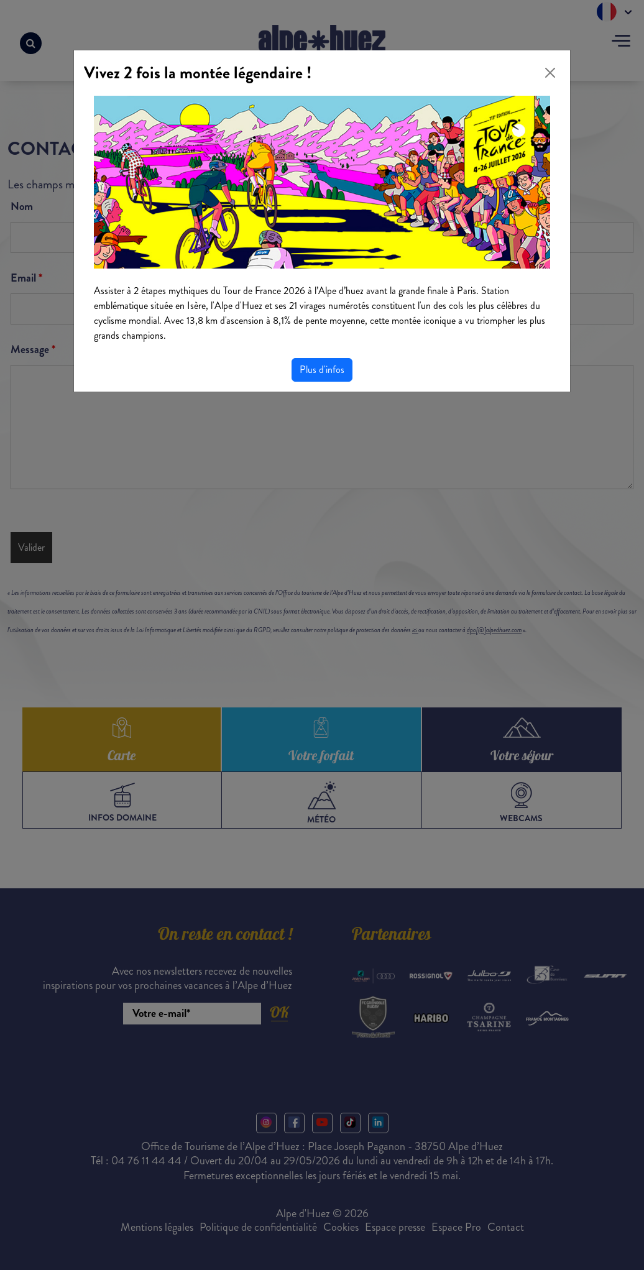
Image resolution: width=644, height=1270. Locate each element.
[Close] (550, 73)
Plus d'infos (322, 369)
